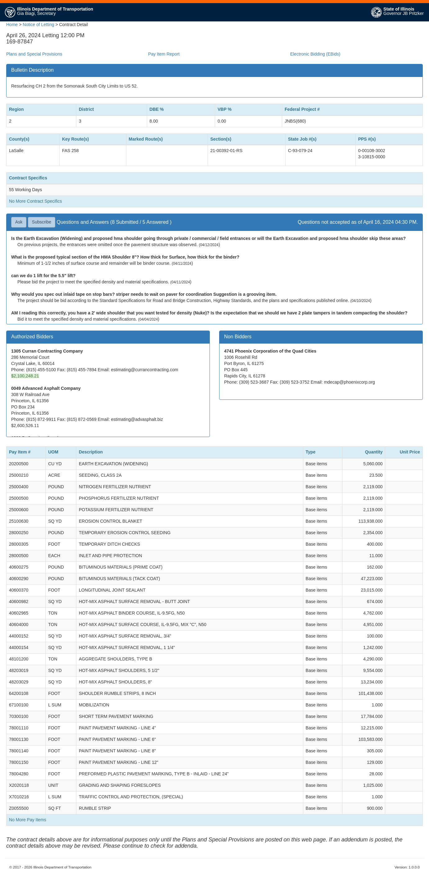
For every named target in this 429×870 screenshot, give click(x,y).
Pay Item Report (163, 54)
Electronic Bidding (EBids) (315, 54)
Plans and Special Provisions (34, 54)
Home (12, 24)
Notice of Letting (38, 24)
